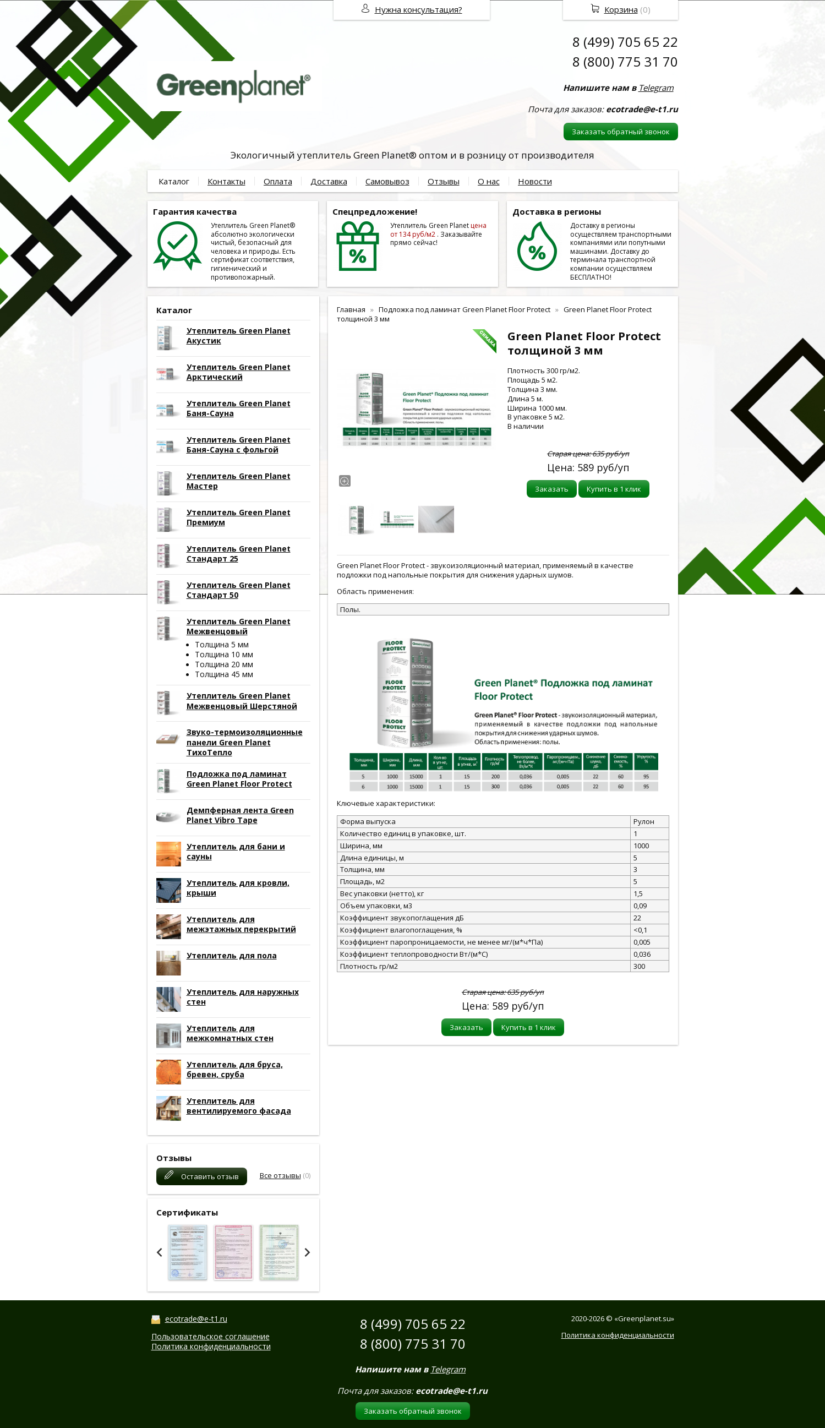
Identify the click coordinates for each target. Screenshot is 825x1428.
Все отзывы (280, 1175)
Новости (535, 181)
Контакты (226, 181)
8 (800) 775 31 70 (625, 61)
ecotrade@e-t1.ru (196, 1318)
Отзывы (444, 181)
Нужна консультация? (418, 9)
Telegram (656, 87)
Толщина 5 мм (222, 644)
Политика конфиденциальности (211, 1346)
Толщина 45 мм (224, 674)
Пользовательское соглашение (210, 1336)
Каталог (174, 181)
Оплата (278, 181)
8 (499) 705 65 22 (625, 41)
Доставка (328, 181)
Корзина (621, 9)
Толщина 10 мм (224, 654)
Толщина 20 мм (224, 664)
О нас (489, 181)
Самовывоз (387, 181)
